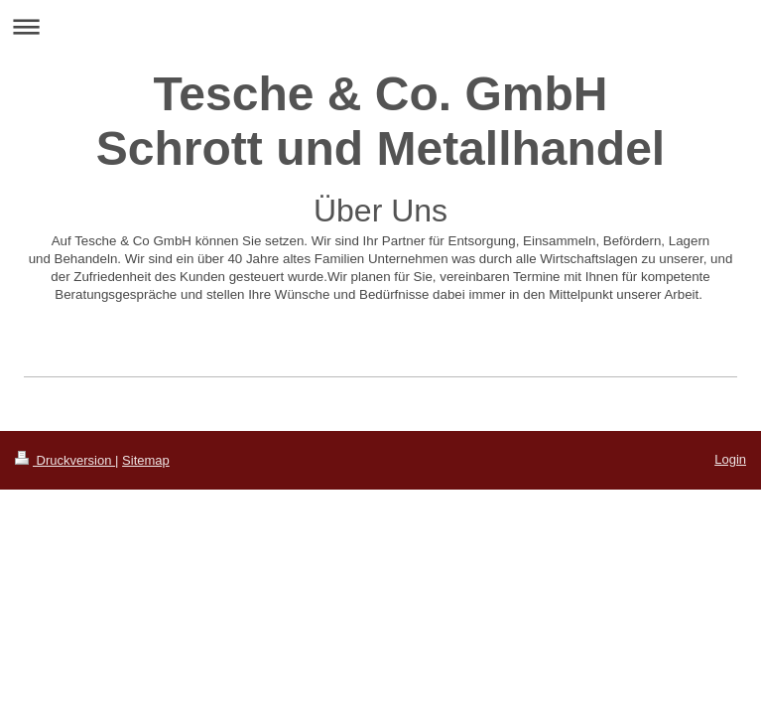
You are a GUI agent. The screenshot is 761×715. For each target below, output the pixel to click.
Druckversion (65, 460)
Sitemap (146, 460)
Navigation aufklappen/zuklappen (380, 26)
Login (730, 459)
